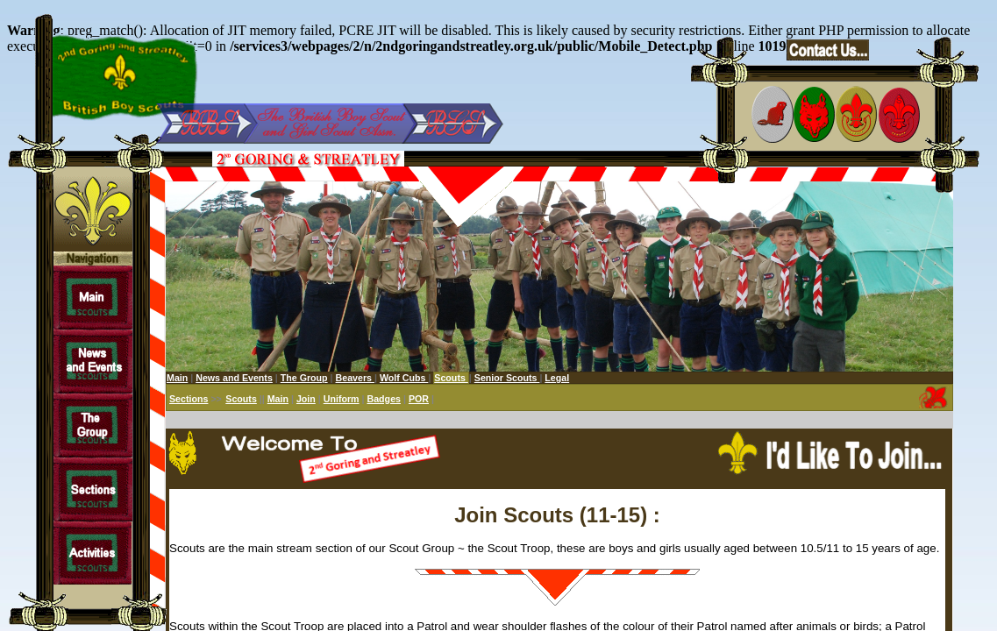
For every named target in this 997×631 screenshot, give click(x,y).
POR (419, 398)
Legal (557, 377)
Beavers (355, 377)
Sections (188, 398)
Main (177, 377)
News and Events (234, 377)
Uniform (342, 398)
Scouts (241, 398)
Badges (384, 398)
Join (306, 398)
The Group (304, 377)
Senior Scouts (507, 377)
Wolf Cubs (404, 377)
